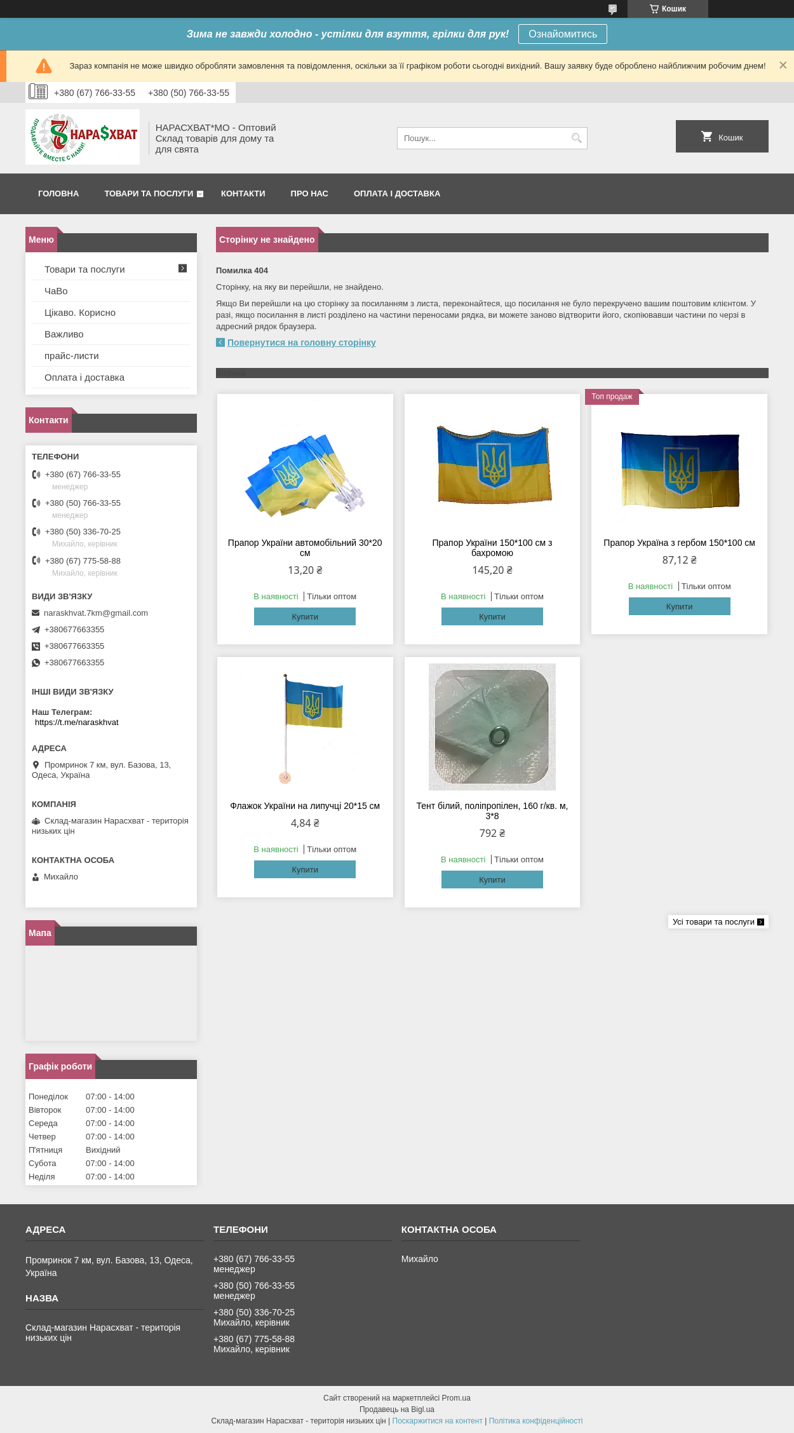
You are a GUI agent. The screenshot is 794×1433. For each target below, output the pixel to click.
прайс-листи (71, 355)
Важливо (64, 334)
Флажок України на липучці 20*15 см (305, 806)
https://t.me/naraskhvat (77, 722)
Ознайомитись (562, 34)
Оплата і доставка (397, 193)
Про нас (309, 193)
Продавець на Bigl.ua (397, 1409)
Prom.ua (456, 1398)
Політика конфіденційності (536, 1420)
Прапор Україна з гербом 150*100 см (679, 543)
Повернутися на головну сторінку (301, 342)
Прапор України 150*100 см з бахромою (492, 548)
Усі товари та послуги (714, 922)
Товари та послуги (148, 193)
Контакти (243, 193)
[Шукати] (576, 138)
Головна (58, 193)
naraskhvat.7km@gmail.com (96, 613)
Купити (305, 616)
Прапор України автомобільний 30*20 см (305, 548)
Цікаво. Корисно (80, 312)
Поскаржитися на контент (438, 1420)
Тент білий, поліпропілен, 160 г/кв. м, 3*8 (492, 811)
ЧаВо (56, 290)
